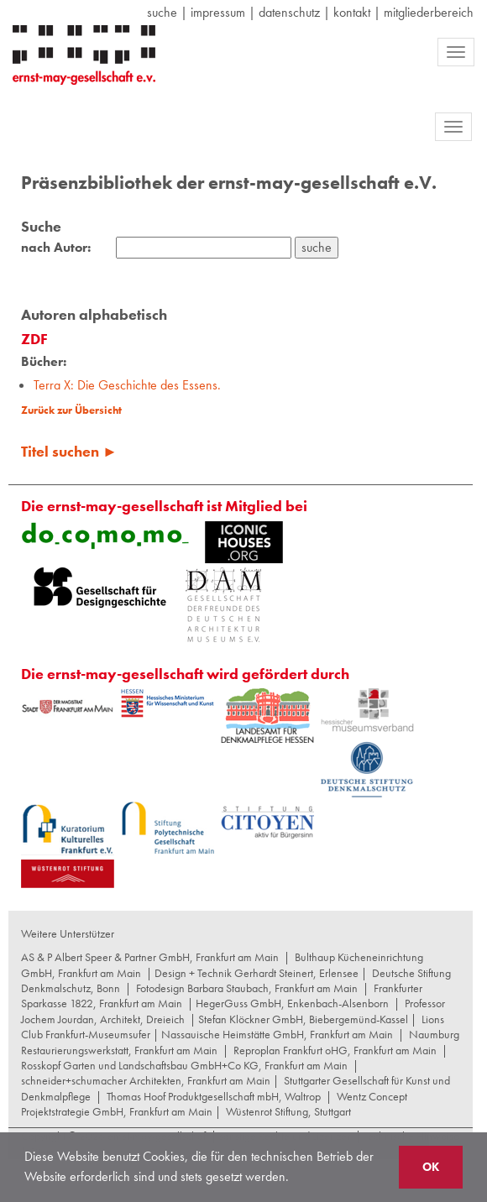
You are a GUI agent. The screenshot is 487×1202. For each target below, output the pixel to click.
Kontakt (351, 12)
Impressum (218, 12)
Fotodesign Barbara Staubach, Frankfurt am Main (247, 988)
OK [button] (430, 1166)
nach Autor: (56, 247)
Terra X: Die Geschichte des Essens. (127, 385)
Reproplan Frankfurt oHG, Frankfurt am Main (335, 1050)
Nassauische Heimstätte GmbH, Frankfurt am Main (277, 1034)
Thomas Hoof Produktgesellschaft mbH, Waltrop (214, 1096)
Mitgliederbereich (429, 12)
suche (162, 12)
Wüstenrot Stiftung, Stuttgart (288, 1111)
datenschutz (289, 12)
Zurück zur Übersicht (71, 410)
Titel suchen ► (69, 451)
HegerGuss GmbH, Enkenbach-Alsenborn (292, 1003)
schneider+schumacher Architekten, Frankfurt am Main (145, 1080)
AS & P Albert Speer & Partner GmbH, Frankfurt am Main (150, 956)
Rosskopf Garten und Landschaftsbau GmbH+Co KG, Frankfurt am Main (184, 1065)
